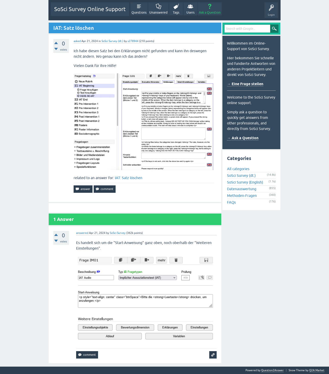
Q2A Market (316, 370)
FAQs (231, 202)
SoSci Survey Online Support (90, 9)
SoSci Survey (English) (245, 182)
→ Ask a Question (242, 138)
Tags (176, 12)
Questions (139, 12)
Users (190, 12)
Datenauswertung (241, 189)
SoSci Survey (118, 233)
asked (77, 41)
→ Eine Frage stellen (245, 84)
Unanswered (158, 12)
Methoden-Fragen (242, 195)
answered (82, 233)
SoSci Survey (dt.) (112, 41)
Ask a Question (210, 12)
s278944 (133, 41)
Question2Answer (272, 370)
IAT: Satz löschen (128, 178)
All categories (238, 169)
